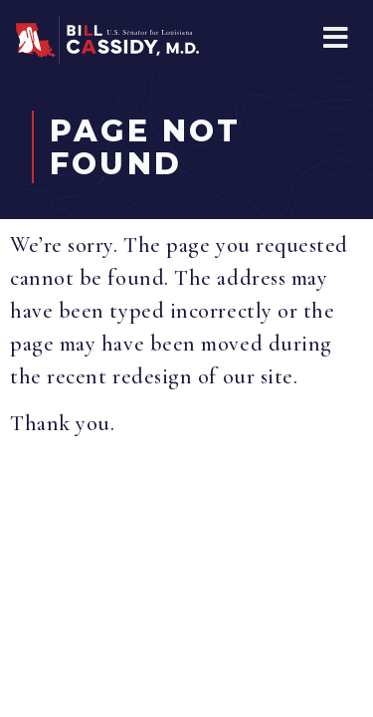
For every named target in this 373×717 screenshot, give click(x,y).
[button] (335, 37)
